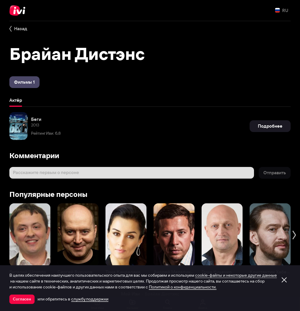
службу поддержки (89, 299)
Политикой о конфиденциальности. (183, 287)
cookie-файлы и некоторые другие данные (236, 275)
